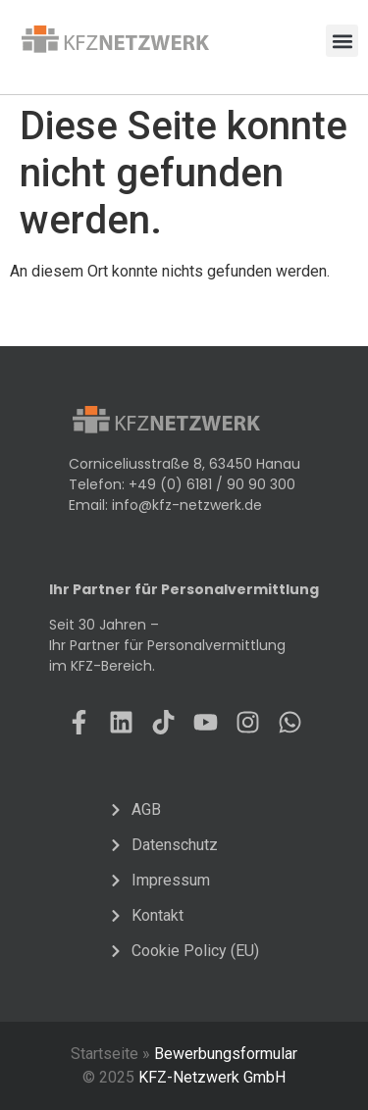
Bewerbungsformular (225, 1053)
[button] (342, 41)
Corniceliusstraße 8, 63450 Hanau (184, 464)
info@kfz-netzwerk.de (187, 505)
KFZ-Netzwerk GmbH (212, 1077)
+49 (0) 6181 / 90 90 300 (212, 484)
